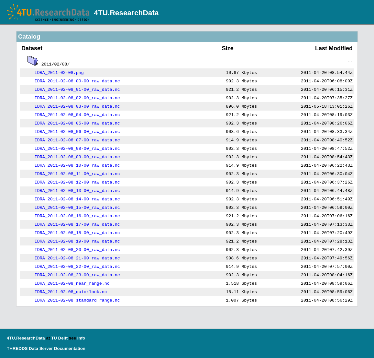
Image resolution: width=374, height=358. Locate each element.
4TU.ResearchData (126, 12)
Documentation (69, 348)
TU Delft (59, 338)
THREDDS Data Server (30, 348)
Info (81, 338)
